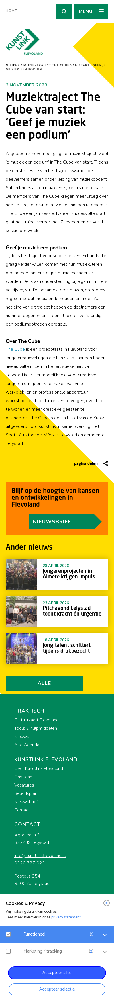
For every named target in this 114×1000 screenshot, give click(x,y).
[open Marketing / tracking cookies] (105, 952)
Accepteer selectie (57, 989)
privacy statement (66, 917)
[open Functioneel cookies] (105, 935)
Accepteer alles (57, 973)
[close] (106, 903)
